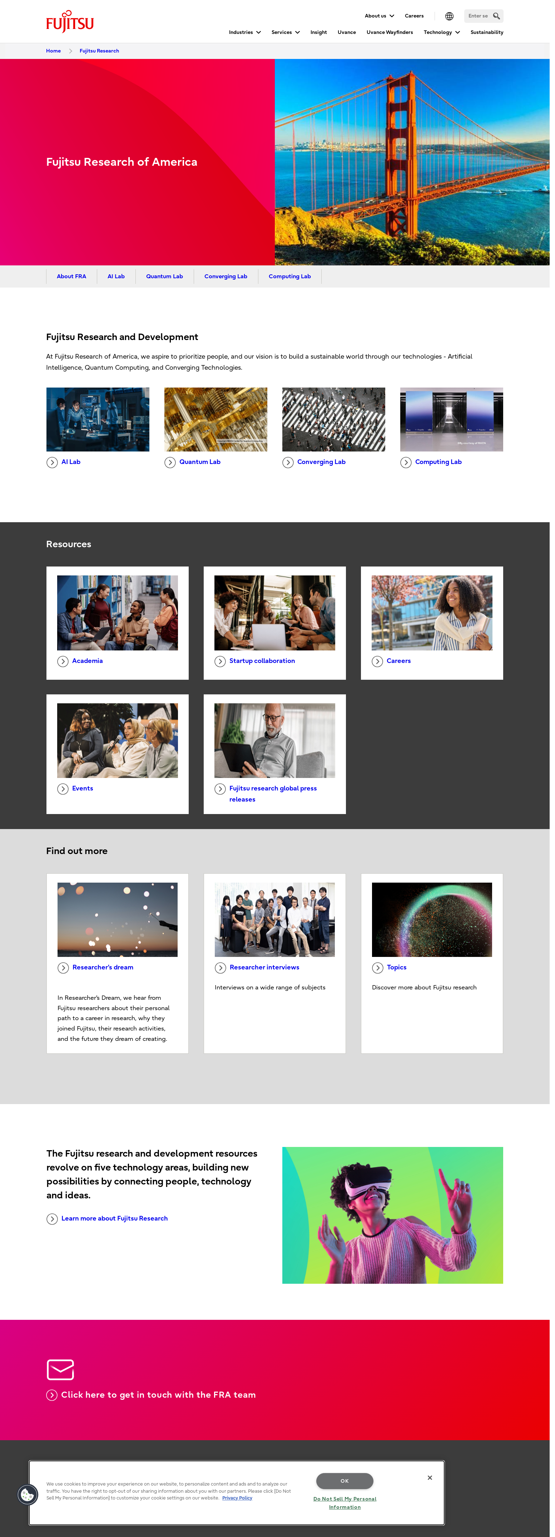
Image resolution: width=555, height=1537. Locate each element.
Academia (80, 661)
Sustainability (487, 32)
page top (539, 1429)
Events (75, 789)
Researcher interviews (257, 968)
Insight (319, 32)
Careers (414, 16)
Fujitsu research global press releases (265, 793)
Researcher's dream (95, 968)
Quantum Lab (164, 276)
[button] (27, 1494)
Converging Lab (225, 276)
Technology (438, 32)
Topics (389, 968)
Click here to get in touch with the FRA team (151, 1395)
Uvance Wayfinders (390, 32)
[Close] (430, 1478)
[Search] (484, 16)
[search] (496, 16)
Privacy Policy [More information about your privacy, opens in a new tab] (237, 1498)
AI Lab (116, 276)
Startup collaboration (254, 661)
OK (345, 1481)
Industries (241, 32)
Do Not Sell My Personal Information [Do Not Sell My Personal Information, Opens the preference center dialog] (345, 1503)
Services (282, 32)
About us (375, 16)
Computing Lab (290, 276)
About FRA (71, 276)
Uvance (347, 32)
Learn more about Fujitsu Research (107, 1219)
